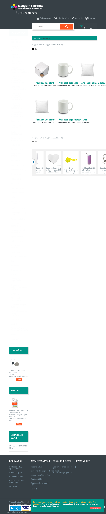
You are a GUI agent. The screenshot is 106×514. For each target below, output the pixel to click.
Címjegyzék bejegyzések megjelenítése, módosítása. (46, 469)
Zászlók (14, 319)
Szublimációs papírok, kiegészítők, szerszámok (17, 74)
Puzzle (14, 178)
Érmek (13, 329)
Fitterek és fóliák (18, 338)
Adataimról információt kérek (40, 482)
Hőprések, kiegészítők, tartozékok (16, 101)
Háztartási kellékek (15, 241)
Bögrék (14, 116)
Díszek (14, 288)
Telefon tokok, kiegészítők (17, 134)
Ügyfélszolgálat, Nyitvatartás (15, 466)
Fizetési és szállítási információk (16, 480)
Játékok (14, 247)
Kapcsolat (13, 485)
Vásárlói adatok (37, 465)
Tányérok (15, 169)
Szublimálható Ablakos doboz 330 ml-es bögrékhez (51, 84)
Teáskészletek (17, 144)
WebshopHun (26, 500)
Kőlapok (14, 192)
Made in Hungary (14, 50)
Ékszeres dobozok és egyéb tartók (19, 282)
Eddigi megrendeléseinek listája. (62, 466)
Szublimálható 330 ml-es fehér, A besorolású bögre (73, 84)
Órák (13, 256)
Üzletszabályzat (15, 471)
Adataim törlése (37, 477)
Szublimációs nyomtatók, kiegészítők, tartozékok (17, 91)
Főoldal (37, 37)
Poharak (14, 155)
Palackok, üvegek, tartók (18, 300)
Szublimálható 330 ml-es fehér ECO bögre (73, 121)
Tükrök (14, 269)
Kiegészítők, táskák (16, 149)
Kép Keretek (16, 183)
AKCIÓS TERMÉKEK (16, 35)
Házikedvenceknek (19, 251)
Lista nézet (36, 48)
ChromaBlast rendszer (16, 57)
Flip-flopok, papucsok (16, 294)
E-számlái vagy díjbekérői (62, 471)
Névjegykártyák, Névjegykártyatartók (19, 324)
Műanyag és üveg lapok (18, 208)
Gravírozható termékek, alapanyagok (16, 43)
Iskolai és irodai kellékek (18, 226)
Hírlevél (34, 487)
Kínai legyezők (17, 334)
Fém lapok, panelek (15, 197)
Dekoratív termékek (15, 219)
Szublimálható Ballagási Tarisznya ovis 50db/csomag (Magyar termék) (18, 412)
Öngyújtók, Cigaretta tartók (17, 274)
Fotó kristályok (17, 187)
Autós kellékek (17, 236)
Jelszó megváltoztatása (40, 473)
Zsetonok (15, 314)
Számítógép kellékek (16, 121)
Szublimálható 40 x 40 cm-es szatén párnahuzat (51, 121)
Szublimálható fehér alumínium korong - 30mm (17, 371)
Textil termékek (17, 164)
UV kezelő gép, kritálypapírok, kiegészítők (17, 109)
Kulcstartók (16, 174)
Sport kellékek (17, 231)
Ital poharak (16, 140)
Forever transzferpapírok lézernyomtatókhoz (19, 65)
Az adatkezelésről (16, 475)
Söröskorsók (16, 160)
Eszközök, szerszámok (16, 128)
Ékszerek (15, 265)
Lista (36, 141)
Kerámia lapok (17, 203)
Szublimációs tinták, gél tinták (17, 83)
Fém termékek (17, 214)
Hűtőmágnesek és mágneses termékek (19, 308)
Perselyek (15, 260)
